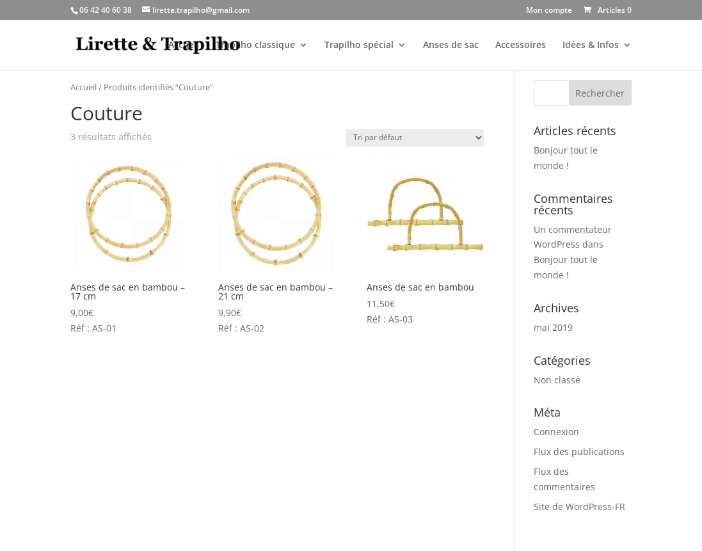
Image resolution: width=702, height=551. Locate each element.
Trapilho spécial (359, 45)
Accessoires (520, 45)
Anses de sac (451, 45)
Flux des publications (579, 451)
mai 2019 (553, 327)
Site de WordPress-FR (579, 506)
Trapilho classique (255, 45)
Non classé (557, 380)
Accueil (183, 45)
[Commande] (415, 138)
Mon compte (549, 10)
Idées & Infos (590, 45)
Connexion (556, 432)
